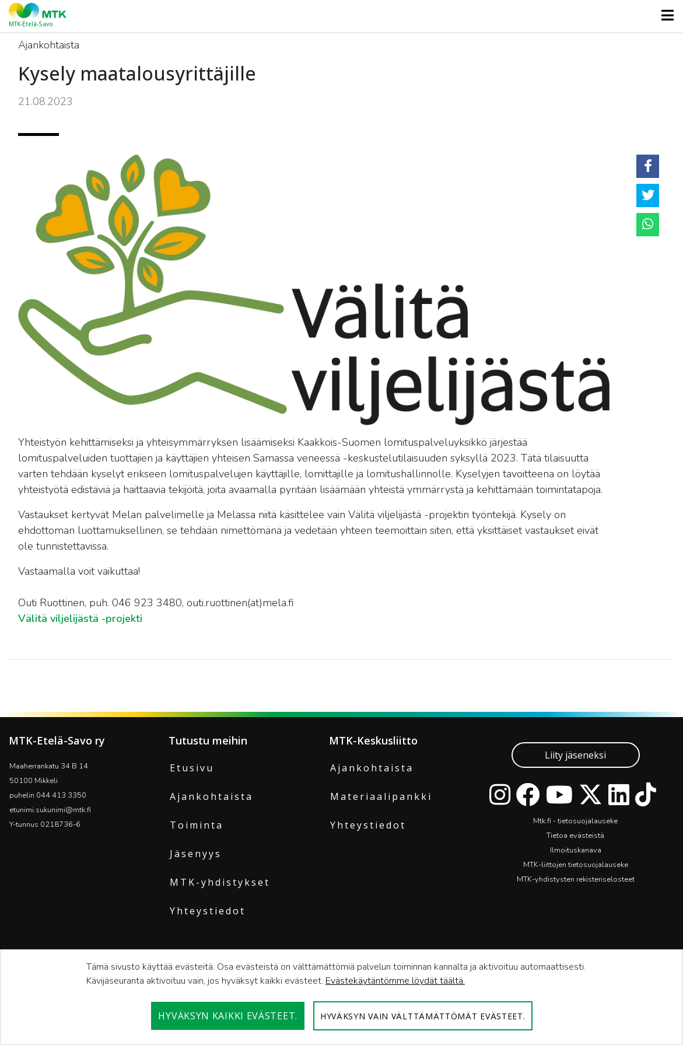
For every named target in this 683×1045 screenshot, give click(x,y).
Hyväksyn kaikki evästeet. (227, 1015)
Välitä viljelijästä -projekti (80, 618)
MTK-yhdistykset (220, 882)
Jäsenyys (196, 853)
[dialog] (341, 997)
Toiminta (196, 825)
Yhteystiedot (208, 910)
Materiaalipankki (381, 796)
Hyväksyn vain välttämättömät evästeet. (423, 1016)
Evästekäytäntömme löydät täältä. (395, 980)
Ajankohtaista (211, 796)
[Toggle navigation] (664, 15)
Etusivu (192, 767)
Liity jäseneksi (575, 755)
